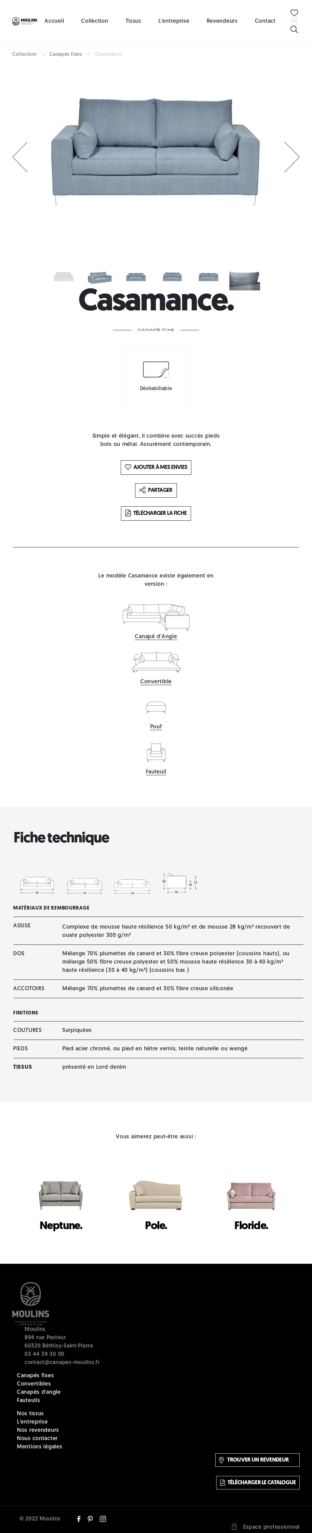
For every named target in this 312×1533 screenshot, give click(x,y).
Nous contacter (37, 1439)
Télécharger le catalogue (258, 1483)
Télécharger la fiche (156, 514)
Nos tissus (30, 1414)
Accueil (54, 21)
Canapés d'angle (39, 1392)
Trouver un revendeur (254, 1460)
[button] (20, 157)
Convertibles (34, 1384)
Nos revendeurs (38, 1430)
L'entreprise (173, 21)
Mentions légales (39, 1447)
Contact (265, 21)
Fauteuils (28, 1401)
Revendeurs (222, 21)
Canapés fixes (65, 54)
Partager (155, 491)
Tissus (133, 21)
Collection (94, 21)
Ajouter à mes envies (156, 467)
